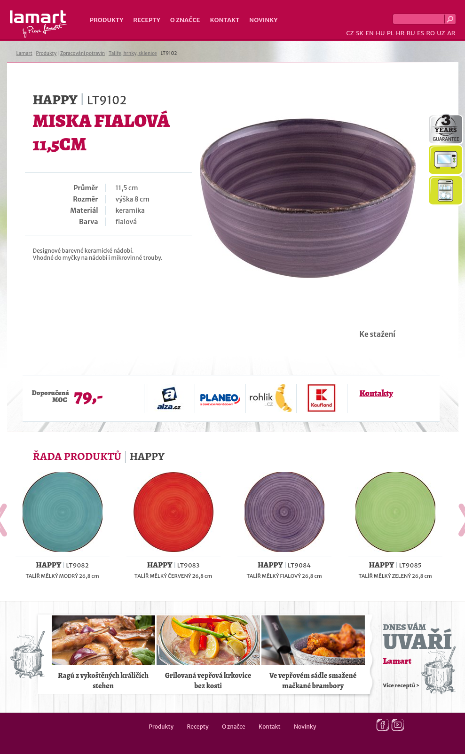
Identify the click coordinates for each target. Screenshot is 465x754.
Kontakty (376, 393)
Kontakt (224, 20)
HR (400, 33)
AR (451, 33)
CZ (350, 33)
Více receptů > (401, 685)
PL (390, 33)
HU (380, 33)
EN (369, 33)
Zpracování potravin (82, 53)
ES (420, 33)
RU (411, 33)
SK (359, 33)
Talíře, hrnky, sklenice (133, 53)
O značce (185, 20)
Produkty (107, 20)
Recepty (146, 20)
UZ (441, 33)
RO (430, 33)
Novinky (263, 20)
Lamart (38, 24)
